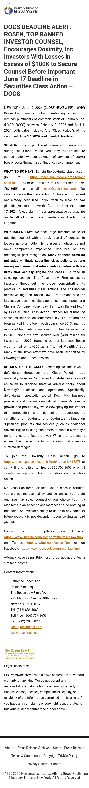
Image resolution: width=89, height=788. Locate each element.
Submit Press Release (68, 748)
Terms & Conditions (25, 756)
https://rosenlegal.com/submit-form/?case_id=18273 (42, 462)
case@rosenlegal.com (60, 189)
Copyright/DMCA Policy (61, 756)
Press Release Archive (33, 748)
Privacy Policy (37, 764)
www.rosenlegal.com (26, 633)
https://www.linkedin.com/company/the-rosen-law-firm (43, 537)
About (9, 748)
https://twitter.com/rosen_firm (48, 543)
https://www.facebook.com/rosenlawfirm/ (50, 548)
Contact (56, 764)
